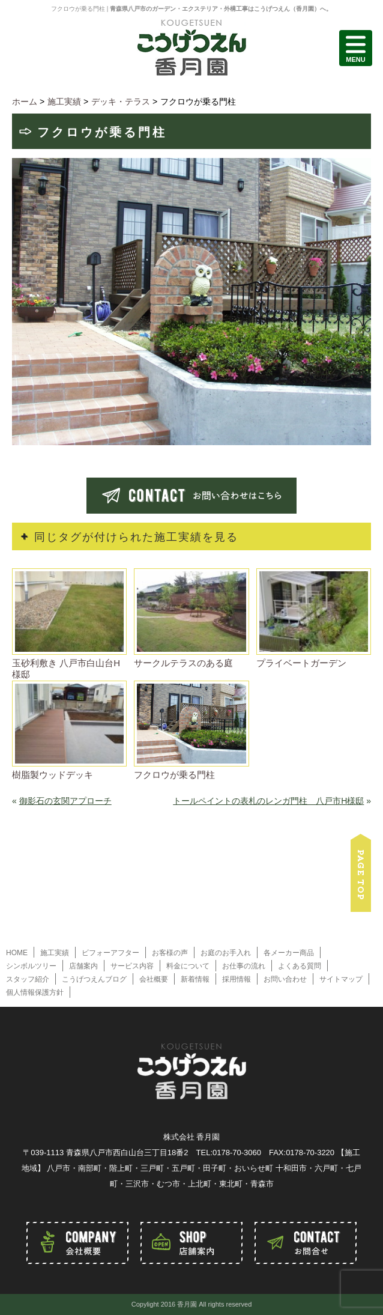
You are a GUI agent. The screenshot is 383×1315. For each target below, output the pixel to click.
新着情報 (195, 979)
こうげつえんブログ (94, 979)
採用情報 (236, 979)
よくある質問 (299, 966)
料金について (188, 966)
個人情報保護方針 (35, 992)
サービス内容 (132, 966)
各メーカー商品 (289, 953)
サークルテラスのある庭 (183, 663)
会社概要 (153, 979)
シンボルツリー (31, 966)
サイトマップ (341, 979)
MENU (356, 48)
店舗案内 (83, 966)
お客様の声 (170, 953)
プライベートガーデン (301, 663)
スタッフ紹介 (27, 979)
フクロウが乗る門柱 (174, 775)
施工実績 (54, 953)
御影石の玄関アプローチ (65, 801)
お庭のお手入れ (226, 953)
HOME (17, 953)
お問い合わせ (285, 979)
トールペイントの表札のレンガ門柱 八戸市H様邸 (268, 801)
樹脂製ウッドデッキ (52, 775)
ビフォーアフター (110, 953)
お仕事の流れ (243, 966)
